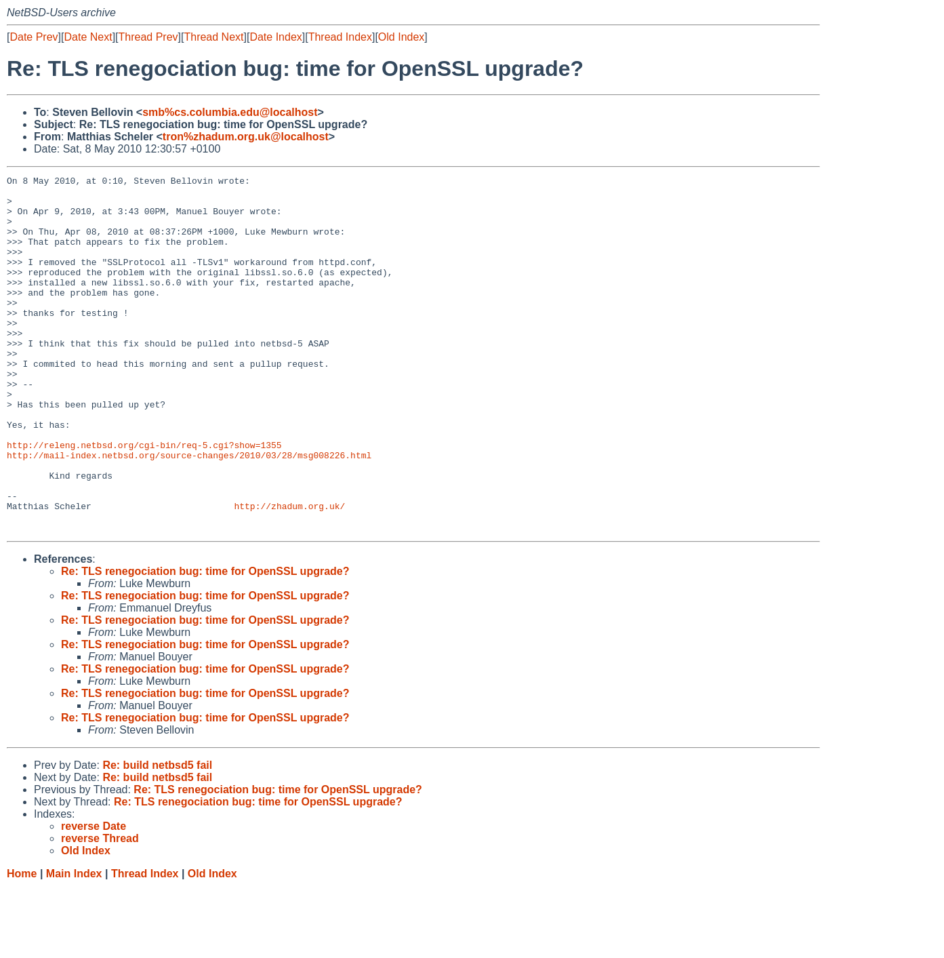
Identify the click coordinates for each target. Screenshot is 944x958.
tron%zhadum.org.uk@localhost (246, 136)
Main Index (74, 945)
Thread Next (213, 37)
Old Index (401, 37)
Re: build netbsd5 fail (157, 836)
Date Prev (33, 37)
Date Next (88, 37)
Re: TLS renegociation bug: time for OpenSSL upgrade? (205, 642)
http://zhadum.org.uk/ (289, 573)
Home (22, 945)
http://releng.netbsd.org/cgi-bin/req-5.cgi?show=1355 (144, 500)
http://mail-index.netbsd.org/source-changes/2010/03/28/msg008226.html (189, 512)
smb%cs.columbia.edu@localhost (229, 112)
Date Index (275, 37)
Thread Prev (148, 37)
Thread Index (340, 37)
